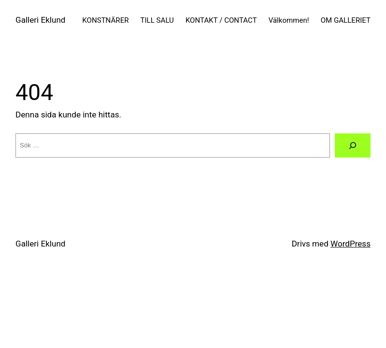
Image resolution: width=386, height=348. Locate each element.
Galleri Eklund (40, 20)
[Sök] (353, 145)
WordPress (350, 243)
